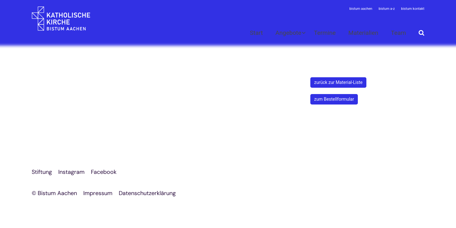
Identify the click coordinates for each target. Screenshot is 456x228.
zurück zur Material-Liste (338, 82)
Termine (325, 33)
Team (398, 33)
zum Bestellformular (334, 99)
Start (256, 33)
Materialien (363, 33)
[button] (286, 34)
